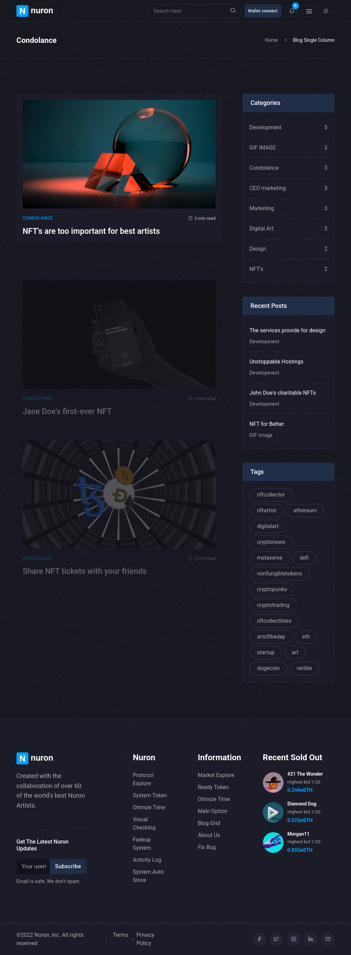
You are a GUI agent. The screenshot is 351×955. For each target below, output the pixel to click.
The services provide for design (288, 330)
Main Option (212, 811)
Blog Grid (209, 823)
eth (306, 636)
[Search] (194, 11)
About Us (209, 835)
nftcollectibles (274, 621)
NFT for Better (267, 424)
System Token (150, 795)
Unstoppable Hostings (277, 361)
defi (304, 557)
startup (266, 652)
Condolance (38, 220)
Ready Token (213, 787)
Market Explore (216, 775)
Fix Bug (207, 847)
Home (271, 40)
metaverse (270, 557)
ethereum (305, 510)
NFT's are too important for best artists (91, 234)
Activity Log (147, 860)
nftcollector (271, 494)
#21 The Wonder (305, 774)
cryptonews (271, 542)
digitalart (268, 526)
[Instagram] (293, 939)
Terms (120, 935)
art (295, 652)
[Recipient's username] (34, 866)
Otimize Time (149, 807)
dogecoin (268, 668)
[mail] (328, 939)
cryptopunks (272, 589)
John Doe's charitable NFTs (283, 393)
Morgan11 (299, 834)
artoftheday (271, 636)
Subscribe (68, 866)
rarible (304, 668)
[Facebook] (259, 939)
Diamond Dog (302, 804)
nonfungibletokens (279, 573)
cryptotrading (273, 605)
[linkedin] (310, 939)
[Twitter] (276, 939)
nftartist (267, 510)
